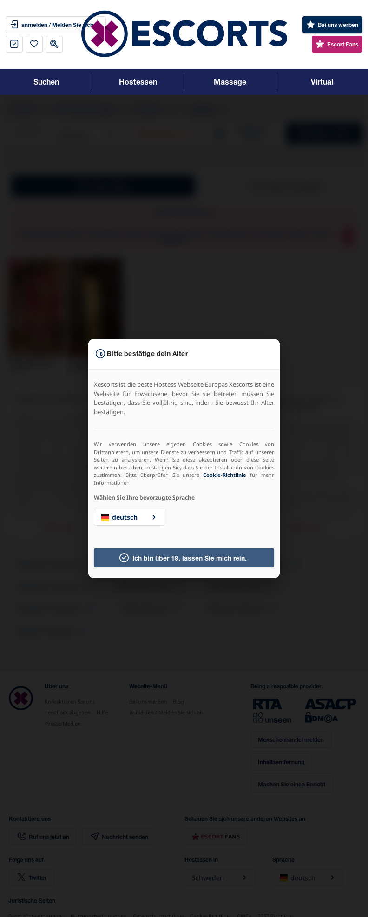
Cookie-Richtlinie (224, 474)
